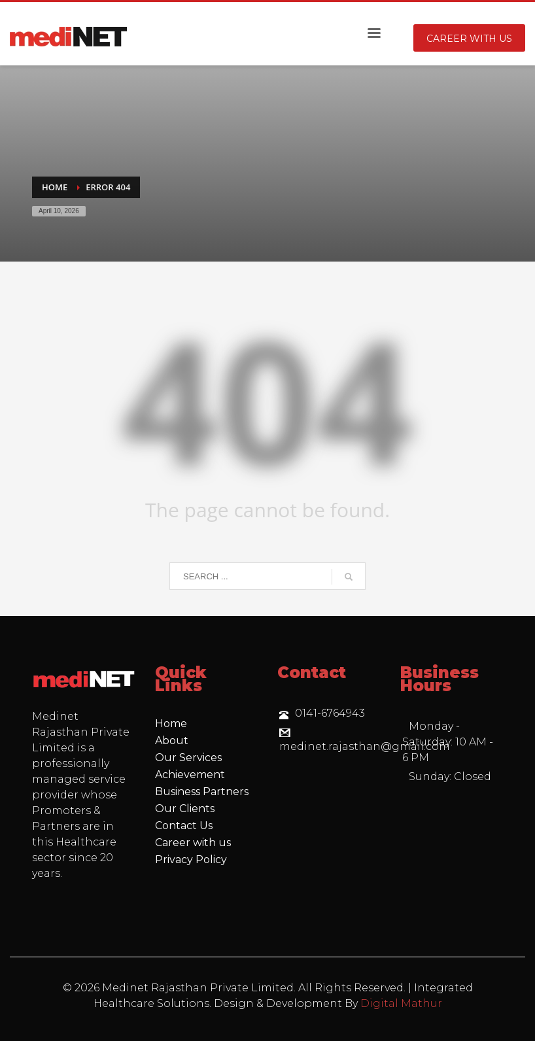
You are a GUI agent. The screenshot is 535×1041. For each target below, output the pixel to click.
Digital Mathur (401, 1003)
